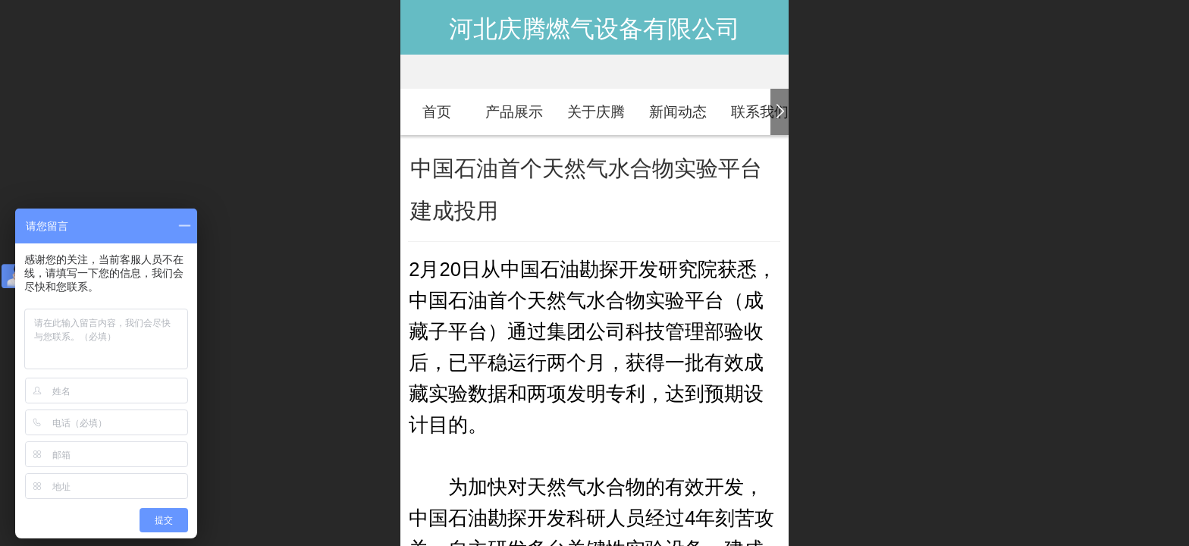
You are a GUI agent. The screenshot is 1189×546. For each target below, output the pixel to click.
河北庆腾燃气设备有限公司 (594, 28)
